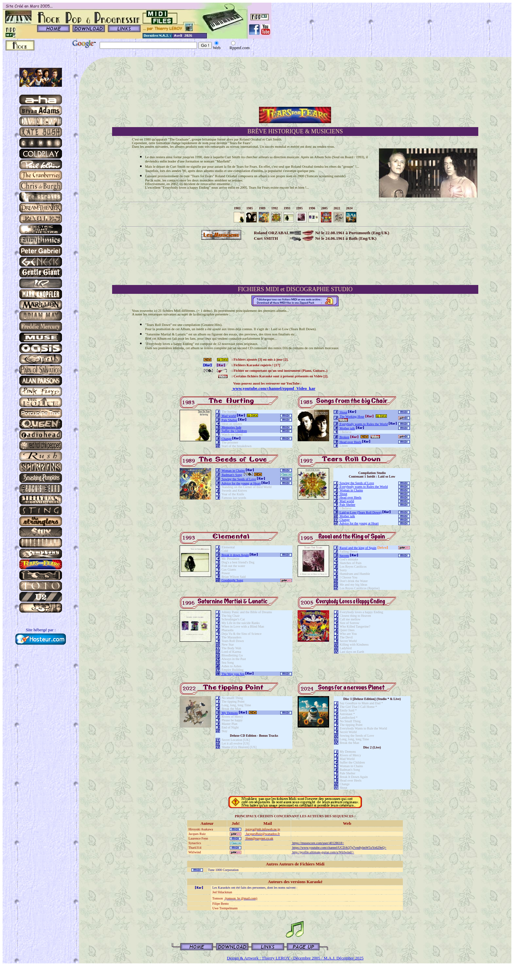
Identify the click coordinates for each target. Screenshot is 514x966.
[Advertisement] (295, 266)
